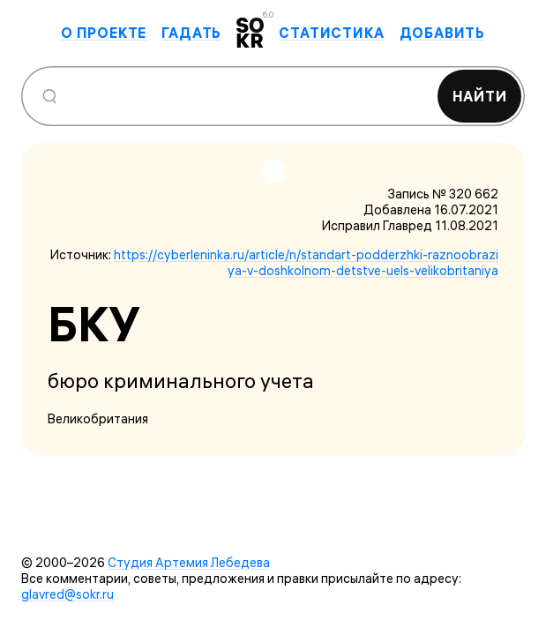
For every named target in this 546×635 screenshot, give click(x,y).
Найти (480, 96)
